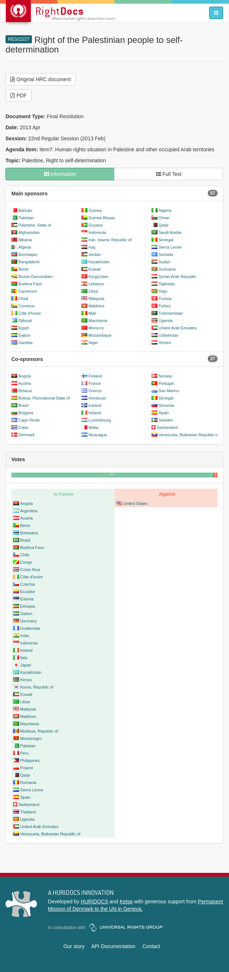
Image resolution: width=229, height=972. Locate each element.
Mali (92, 313)
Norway (165, 376)
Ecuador (27, 591)
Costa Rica (30, 569)
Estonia (27, 599)
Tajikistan (167, 284)
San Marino (169, 391)
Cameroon (27, 291)
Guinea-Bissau (101, 218)
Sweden (166, 420)
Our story (74, 946)
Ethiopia (27, 606)
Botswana (29, 533)
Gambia (25, 342)
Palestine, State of (34, 225)
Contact (151, 946)
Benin (23, 269)
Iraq (91, 247)
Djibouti (25, 320)
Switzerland (167, 427)
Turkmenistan (171, 313)
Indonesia (97, 232)
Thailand (28, 812)
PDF (18, 95)
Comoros (26, 306)
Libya (93, 291)
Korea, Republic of (37, 687)
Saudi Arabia (170, 232)
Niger (93, 342)
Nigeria (165, 210)
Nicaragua (97, 435)
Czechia (27, 584)
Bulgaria (25, 413)
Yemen (165, 342)
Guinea (94, 210)
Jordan (94, 254)
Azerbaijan (27, 254)
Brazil (23, 405)
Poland (26, 768)
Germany (28, 621)
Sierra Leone (170, 247)
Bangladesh (29, 262)
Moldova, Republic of (39, 731)
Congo (26, 562)
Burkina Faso (30, 284)
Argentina (28, 511)
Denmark (26, 435)
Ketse (126, 901)
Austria (24, 383)
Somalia (166, 254)
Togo (163, 291)
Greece (95, 391)
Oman (164, 218)
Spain (164, 413)
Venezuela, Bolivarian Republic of (189, 435)
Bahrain (25, 210)
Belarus (25, 391)
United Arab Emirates (178, 328)
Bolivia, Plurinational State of (44, 398)
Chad (23, 298)
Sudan (164, 262)
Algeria (24, 247)
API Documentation (113, 946)
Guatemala (30, 628)
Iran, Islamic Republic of (109, 240)
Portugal (166, 383)
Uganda (166, 320)
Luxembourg (99, 420)
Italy (24, 657)
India (24, 635)
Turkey (165, 306)
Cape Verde (29, 420)
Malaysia (96, 298)
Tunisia (165, 298)
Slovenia (166, 405)
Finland (95, 376)
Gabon (24, 335)
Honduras (97, 398)
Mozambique (100, 335)
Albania (25, 240)
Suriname (167, 269)
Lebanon (96, 284)
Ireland (94, 413)
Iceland (94, 405)
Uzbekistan (168, 335)
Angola (24, 376)
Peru (24, 753)
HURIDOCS (94, 901)
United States (135, 503)
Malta (93, 427)
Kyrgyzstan (98, 276)
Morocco (96, 328)
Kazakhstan (98, 262)
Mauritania (97, 320)
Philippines (30, 760)
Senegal (166, 240)
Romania (28, 782)
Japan (25, 665)
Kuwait (94, 269)
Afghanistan (29, 232)
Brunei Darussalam (35, 276)
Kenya (26, 679)
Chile (24, 555)
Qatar (164, 225)
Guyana (95, 225)
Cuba (23, 427)
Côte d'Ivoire (29, 313)
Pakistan (26, 218)
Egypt (23, 328)
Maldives (96, 306)
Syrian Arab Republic (177, 276)
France (94, 383)
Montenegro (31, 738)
